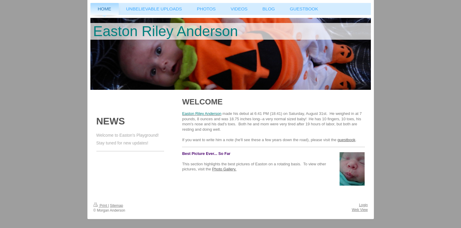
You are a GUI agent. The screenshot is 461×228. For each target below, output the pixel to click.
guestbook (346, 140)
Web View (360, 210)
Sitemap (116, 206)
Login (363, 205)
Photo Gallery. (224, 169)
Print (100, 206)
